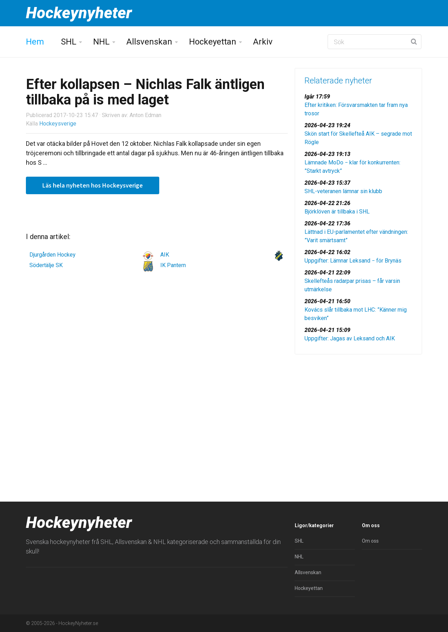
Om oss (370, 541)
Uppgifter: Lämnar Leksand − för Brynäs (352, 260)
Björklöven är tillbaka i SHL (337, 211)
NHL (101, 42)
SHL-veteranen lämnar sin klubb (343, 191)
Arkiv (263, 42)
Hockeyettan (212, 42)
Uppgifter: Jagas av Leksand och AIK (349, 338)
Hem (35, 42)
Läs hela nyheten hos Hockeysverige (92, 185)
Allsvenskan (149, 42)
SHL (68, 42)
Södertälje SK (46, 265)
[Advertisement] (358, 414)
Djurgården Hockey (52, 254)
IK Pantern (173, 265)
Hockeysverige (57, 123)
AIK (164, 254)
